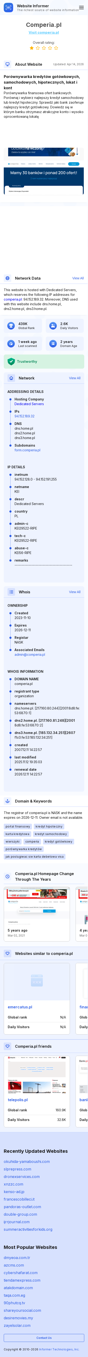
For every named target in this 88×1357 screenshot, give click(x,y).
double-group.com (20, 1214)
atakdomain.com (18, 1287)
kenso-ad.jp (14, 1191)
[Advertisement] (44, 133)
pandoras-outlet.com (22, 1206)
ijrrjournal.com (17, 1221)
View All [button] (78, 278)
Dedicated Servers (29, 404)
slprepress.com (17, 1169)
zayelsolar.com (17, 1325)
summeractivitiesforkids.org (28, 1229)
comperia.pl (13, 299)
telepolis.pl (18, 1099)
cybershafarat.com (21, 1272)
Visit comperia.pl (44, 32)
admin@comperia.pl (30, 654)
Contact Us (44, 1338)
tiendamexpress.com (22, 1280)
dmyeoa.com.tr (17, 1257)
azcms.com (14, 1265)
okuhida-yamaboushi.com (27, 1161)
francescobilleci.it (19, 1199)
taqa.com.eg (14, 1295)
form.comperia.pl (27, 450)
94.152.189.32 (24, 416)
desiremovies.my (18, 1318)
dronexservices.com (22, 1176)
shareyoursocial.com (22, 1310)
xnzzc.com (13, 1184)
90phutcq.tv (14, 1302)
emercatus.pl (20, 1007)
